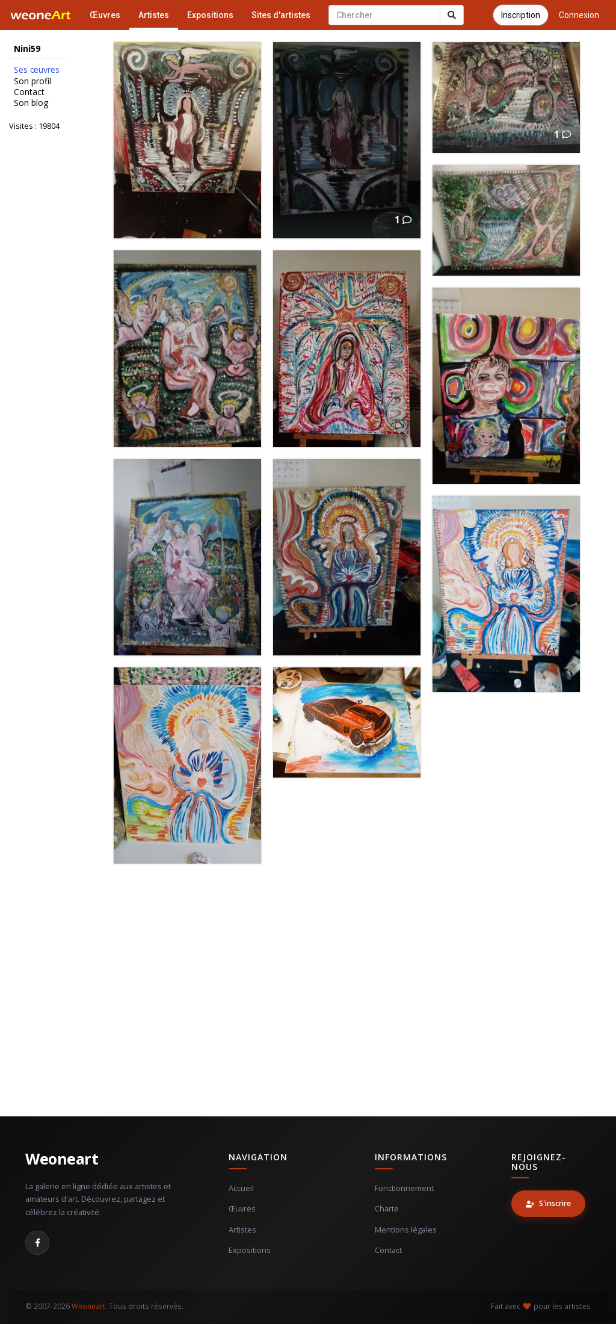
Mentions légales (406, 1230)
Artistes (153, 15)
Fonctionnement (404, 1188)
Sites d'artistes (280, 15)
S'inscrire (548, 1203)
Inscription (520, 15)
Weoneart (61, 1158)
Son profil (32, 81)
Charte (387, 1209)
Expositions (210, 15)
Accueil (241, 1188)
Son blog (31, 102)
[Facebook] (37, 1243)
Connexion (579, 15)
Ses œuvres (37, 69)
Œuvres (105, 15)
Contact (29, 92)
